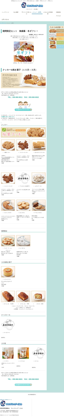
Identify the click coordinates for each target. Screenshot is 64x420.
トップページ (3, 23)
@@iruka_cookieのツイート (6, 399)
